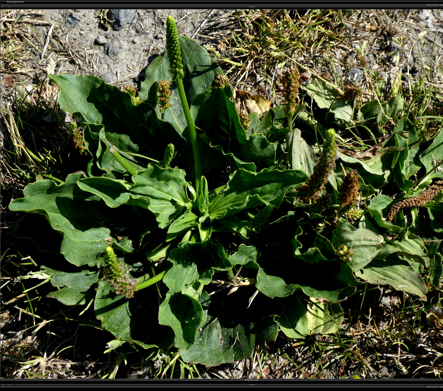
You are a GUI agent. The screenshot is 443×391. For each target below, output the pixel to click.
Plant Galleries (435, 5)
